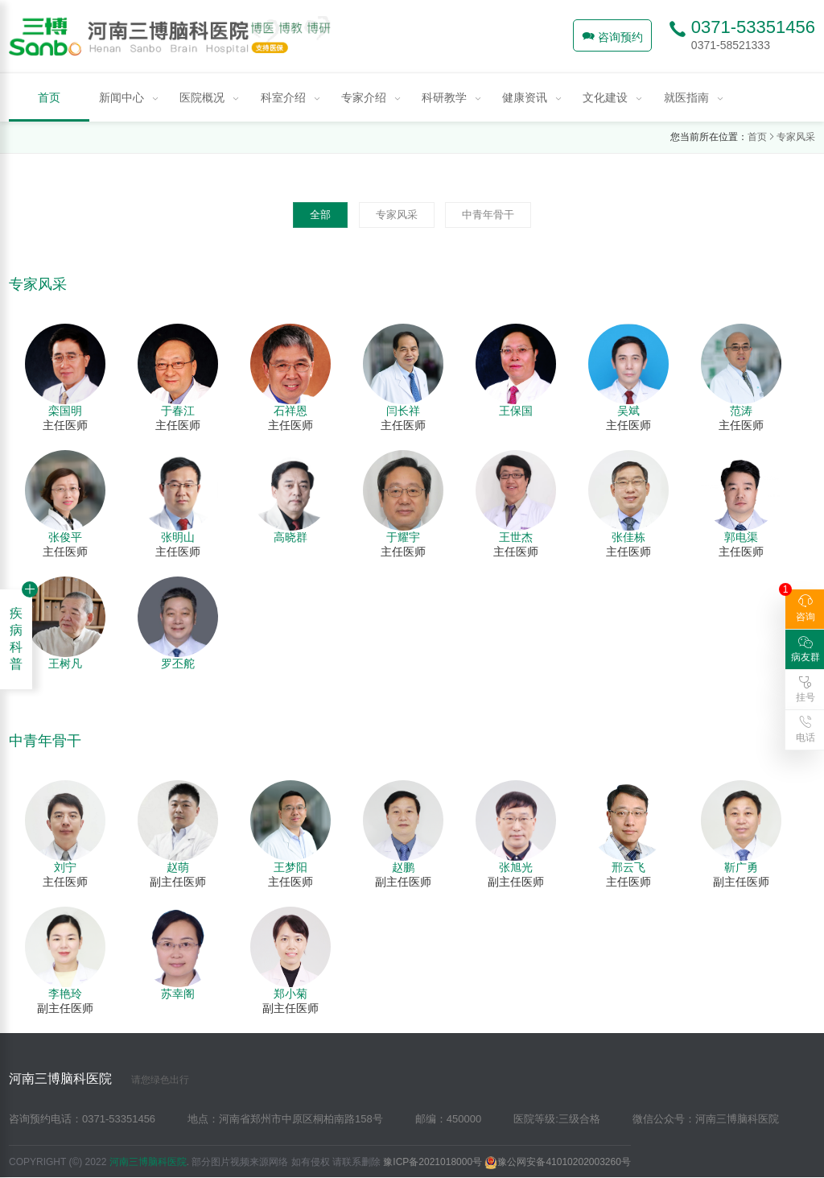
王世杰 (516, 537)
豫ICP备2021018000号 (432, 1162)
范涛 (741, 410)
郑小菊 (290, 993)
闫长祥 (403, 410)
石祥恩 (290, 410)
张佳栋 (628, 537)
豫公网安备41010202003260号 (557, 1162)
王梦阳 (290, 867)
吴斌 (628, 410)
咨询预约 (612, 36)
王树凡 (65, 663)
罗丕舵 (178, 663)
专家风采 (796, 137)
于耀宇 (403, 537)
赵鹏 (403, 867)
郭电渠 (741, 537)
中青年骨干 (488, 215)
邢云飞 (628, 867)
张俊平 (65, 537)
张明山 (178, 537)
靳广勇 (741, 867)
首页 (757, 137)
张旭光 (516, 867)
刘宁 (65, 867)
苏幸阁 (178, 993)
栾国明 (65, 410)
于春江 (178, 410)
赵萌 (178, 867)
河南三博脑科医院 (99, 1078)
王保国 (516, 410)
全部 (320, 215)
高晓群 (290, 537)
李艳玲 (65, 993)
